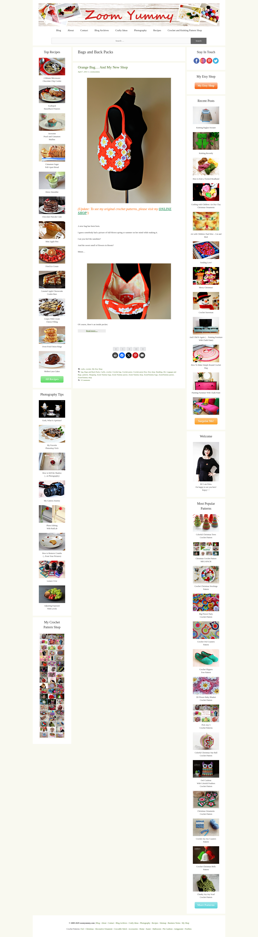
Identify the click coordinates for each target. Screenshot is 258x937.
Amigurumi (178, 929)
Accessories (133, 929)
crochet (88, 369)
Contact (84, 30)
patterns (85, 375)
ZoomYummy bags (151, 375)
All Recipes (52, 379)
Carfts (103, 372)
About (71, 30)
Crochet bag (116, 372)
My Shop (185, 923)
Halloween (157, 929)
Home (142, 929)
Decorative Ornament (103, 929)
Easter (148, 929)
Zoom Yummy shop (136, 375)
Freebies (188, 929)
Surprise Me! (206, 421)
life (164, 372)
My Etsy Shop (97, 369)
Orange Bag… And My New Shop (103, 67)
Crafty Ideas (121, 30)
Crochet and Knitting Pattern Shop (185, 30)
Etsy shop (151, 372)
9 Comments (85, 380)
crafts (83, 369)
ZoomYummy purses (166, 375)
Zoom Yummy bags (104, 375)
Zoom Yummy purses (120, 375)
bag (82, 372)
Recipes (157, 30)
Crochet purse (127, 372)
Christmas (90, 929)
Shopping (92, 375)
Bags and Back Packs (92, 372)
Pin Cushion (167, 929)
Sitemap (163, 923)
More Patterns (206, 905)
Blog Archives (102, 30)
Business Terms (174, 923)
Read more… (92, 331)
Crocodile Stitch (120, 929)
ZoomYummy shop (85, 377)
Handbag (159, 372)
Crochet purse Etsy (140, 372)
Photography (140, 30)
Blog (58, 30)
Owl (82, 929)
